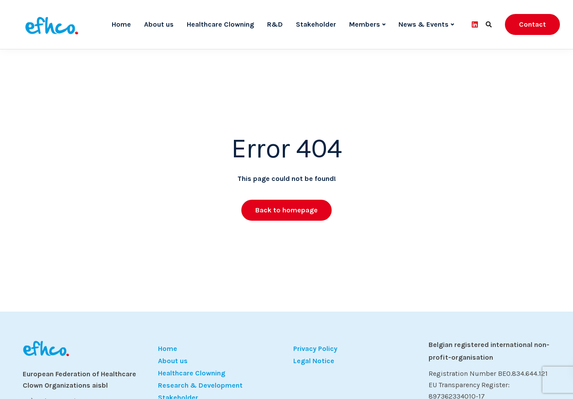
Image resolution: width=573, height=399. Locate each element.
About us (159, 24)
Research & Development (200, 385)
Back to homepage (286, 210)
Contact (532, 24)
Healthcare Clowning (220, 24)
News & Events (423, 24)
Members (364, 24)
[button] (19, 380)
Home (121, 24)
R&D (275, 24)
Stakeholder (316, 24)
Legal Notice (313, 361)
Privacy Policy (315, 348)
